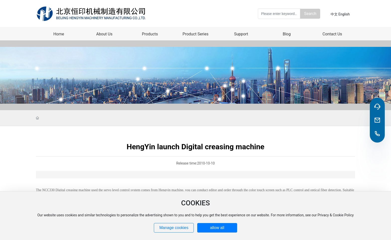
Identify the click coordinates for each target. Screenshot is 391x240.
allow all (217, 228)
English (344, 14)
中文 (334, 14)
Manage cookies (174, 228)
